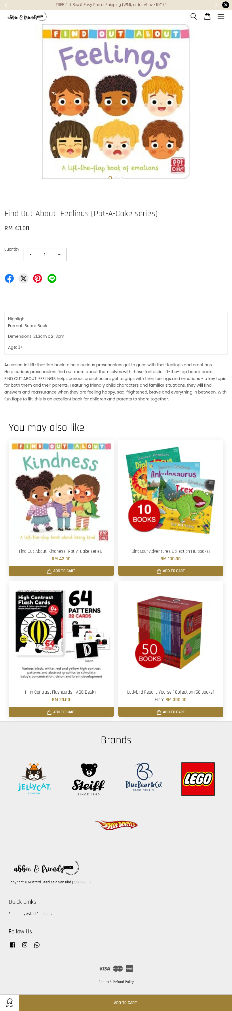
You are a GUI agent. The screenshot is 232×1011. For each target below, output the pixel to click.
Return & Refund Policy (116, 982)
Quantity (11, 249)
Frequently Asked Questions (30, 914)
